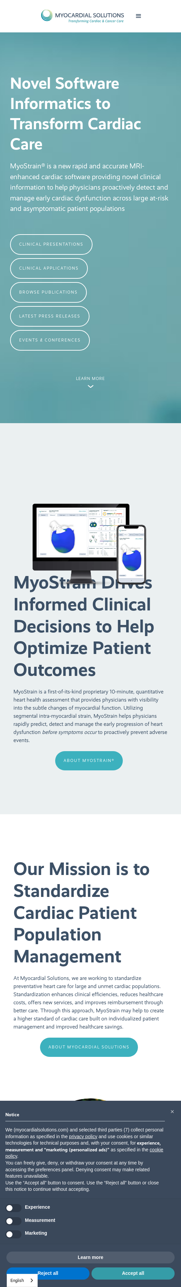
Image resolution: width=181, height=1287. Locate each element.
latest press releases (49, 316)
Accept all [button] (133, 1273)
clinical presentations (51, 244)
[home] (81, 16)
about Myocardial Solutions (89, 1047)
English (17, 1280)
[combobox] (22, 1280)
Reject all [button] (48, 1273)
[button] (139, 16)
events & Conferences (50, 340)
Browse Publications (48, 292)
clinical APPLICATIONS (49, 268)
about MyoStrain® (89, 760)
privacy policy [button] (83, 1136)
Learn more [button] (90, 1257)
